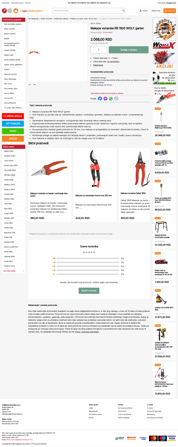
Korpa (91, 418)
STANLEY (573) (9, 266)
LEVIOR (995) (8, 194)
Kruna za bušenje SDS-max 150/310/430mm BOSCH (163, 200)
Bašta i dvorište (9, 29)
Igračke (6, 38)
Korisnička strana (17, 3)
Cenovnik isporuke (154, 411)
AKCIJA (13, 138)
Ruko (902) (8, 209)
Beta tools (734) (9, 233)
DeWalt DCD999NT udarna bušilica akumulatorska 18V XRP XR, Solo (163, 346)
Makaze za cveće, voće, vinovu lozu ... (84, 19)
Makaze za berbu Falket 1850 (133, 193)
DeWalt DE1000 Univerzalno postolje (162, 236)
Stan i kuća (8, 84)
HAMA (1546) (9, 180)
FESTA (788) (8, 228)
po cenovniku (113, 61)
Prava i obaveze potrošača (87, 332)
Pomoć (27, 3)
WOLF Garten (95, 23)
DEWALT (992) (9, 199)
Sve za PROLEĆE (10, 103)
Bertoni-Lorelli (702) (11, 247)
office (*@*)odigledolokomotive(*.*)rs (19, 440)
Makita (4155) (8, 151)
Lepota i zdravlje (9, 50)
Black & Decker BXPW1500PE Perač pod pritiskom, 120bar (164, 384)
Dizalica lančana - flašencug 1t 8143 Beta (163, 127)
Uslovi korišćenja (124, 414)
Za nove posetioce (125, 408)
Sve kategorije (33, 19)
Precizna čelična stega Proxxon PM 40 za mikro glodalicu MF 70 (164, 163)
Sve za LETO (8, 98)
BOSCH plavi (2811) (10, 165)
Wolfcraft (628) (9, 256)
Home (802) (8, 223)
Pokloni (6, 69)
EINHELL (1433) (9, 185)
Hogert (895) (8, 213)
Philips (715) (8, 237)
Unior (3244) (8, 161)
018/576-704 (84, 3)
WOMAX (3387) (9, 156)
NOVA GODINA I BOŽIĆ (12, 60)
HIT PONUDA (13, 123)
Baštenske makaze (61, 19)
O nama (150, 408)
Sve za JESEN (9, 93)
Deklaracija (98, 65)
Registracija (93, 411)
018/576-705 (94, 3)
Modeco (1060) (9, 189)
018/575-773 (75, 3)
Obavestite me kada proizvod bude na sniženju (107, 93)
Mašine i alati (8, 55)
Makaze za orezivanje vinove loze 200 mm (93, 195)
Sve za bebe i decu (10, 88)
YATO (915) (8, 204)
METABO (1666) (9, 175)
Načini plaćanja (123, 418)
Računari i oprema (10, 74)
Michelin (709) (9, 242)
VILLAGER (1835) (10, 170)
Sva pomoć (122, 411)
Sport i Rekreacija (10, 79)
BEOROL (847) (9, 218)
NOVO (13, 131)
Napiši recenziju (89, 290)
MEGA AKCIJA (13, 116)
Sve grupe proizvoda (155, 418)
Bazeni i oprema (9, 34)
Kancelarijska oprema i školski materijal (12, 44)
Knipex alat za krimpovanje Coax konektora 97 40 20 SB (163, 272)
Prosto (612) (8, 261)
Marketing (5, 3)
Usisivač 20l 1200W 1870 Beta (164, 309)
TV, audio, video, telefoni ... (13, 108)
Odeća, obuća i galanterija (13, 65)
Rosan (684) (8, 252)
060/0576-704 (105, 3)
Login (91, 408)
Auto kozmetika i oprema (12, 24)
